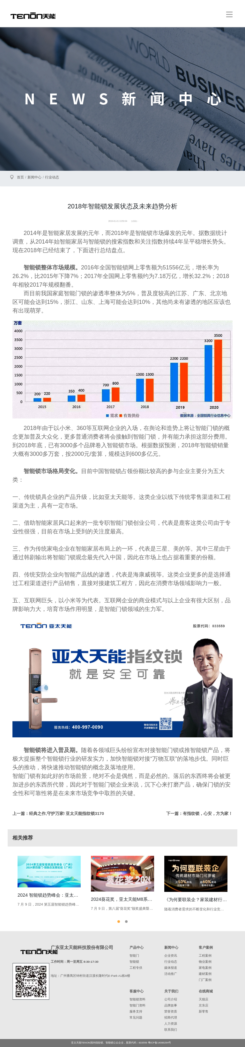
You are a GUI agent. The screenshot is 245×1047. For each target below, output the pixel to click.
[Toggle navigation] (229, 14)
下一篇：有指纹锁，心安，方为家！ (199, 813)
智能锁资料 (137, 999)
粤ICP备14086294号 (159, 1042)
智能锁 (134, 961)
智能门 (134, 955)
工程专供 (136, 967)
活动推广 (170, 973)
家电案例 (205, 967)
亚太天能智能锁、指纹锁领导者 (33, 16)
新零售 (203, 1011)
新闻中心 (34, 177)
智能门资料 (137, 1005)
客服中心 (137, 991)
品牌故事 (170, 1005)
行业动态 (52, 177)
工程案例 (205, 955)
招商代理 (170, 1017)
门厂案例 (205, 980)
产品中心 (137, 947)
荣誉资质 (170, 1011)
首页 (20, 177)
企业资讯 (170, 955)
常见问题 (136, 1017)
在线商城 (206, 991)
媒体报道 (170, 967)
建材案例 (205, 973)
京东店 (203, 1005)
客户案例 (206, 947)
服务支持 (136, 1011)
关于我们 (171, 991)
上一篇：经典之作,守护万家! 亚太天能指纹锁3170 (58, 813)
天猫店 (203, 999)
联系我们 (170, 1029)
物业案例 (205, 961)
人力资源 (170, 1023)
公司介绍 (170, 999)
